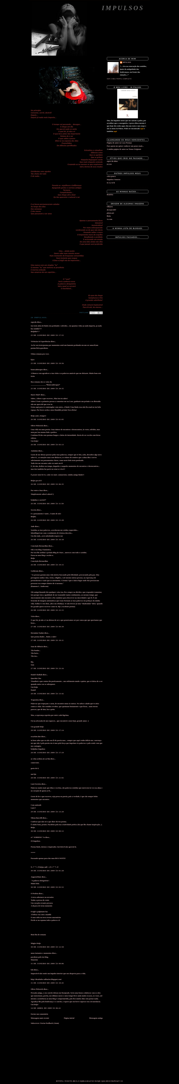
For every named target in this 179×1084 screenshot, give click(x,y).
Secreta (33, 510)
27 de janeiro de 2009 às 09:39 (47, 627)
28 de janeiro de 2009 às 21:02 (47, 778)
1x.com (109, 219)
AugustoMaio (36, 877)
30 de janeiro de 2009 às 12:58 (47, 947)
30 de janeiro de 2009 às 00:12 (47, 831)
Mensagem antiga (96, 1018)
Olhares (110, 207)
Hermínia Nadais (37, 633)
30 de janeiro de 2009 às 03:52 (47, 887)
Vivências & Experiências (40, 341)
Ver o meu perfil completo (119, 79)
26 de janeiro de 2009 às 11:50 (47, 503)
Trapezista (35, 700)
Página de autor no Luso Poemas (119, 143)
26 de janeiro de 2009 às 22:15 (47, 610)
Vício (33, 616)
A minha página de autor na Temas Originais (124, 149)
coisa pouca (111, 176)
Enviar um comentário (39, 1014)
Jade (32, 526)
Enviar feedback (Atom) (49, 1023)
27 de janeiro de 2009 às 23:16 (47, 668)
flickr (109, 216)
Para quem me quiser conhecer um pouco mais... (125, 146)
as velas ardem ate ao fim (40, 759)
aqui (142, 128)
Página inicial (69, 1018)
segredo (34, 322)
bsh (32, 970)
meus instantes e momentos (41, 953)
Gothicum (35, 571)
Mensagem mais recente (40, 1018)
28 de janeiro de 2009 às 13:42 (47, 694)
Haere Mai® (35, 395)
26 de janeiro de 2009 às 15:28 (47, 520)
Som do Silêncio (37, 646)
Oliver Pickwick (37, 426)
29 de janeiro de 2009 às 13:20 (47, 812)
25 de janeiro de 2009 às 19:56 (47, 363)
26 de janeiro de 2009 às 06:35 (47, 484)
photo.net (110, 213)
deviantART (111, 210)
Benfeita (110, 195)
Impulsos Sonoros (113, 179)
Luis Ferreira (36, 784)
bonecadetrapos (37, 369)
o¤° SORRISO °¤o (38, 837)
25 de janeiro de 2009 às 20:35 (47, 388)
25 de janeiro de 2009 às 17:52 (47, 335)
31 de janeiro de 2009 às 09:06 (47, 963)
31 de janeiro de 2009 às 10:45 (47, 983)
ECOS (109, 164)
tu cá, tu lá (111, 183)
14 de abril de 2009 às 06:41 (46, 1008)
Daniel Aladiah (36, 675)
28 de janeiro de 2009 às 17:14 (47, 730)
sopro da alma (112, 161)
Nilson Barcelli (36, 818)
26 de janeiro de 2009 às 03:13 (47, 445)
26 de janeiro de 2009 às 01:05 (47, 419)
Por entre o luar (37, 490)
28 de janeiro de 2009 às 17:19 (47, 753)
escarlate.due (36, 736)
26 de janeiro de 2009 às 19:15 (47, 565)
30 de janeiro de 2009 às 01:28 (47, 871)
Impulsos (123, 7)
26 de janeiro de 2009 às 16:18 (47, 539)
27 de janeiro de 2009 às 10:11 (47, 640)
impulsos (127, 62)
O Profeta (34, 893)
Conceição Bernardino (39, 546)
